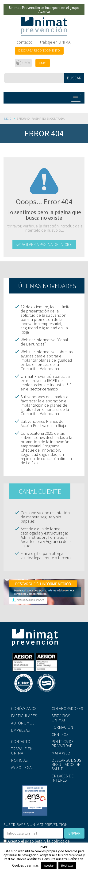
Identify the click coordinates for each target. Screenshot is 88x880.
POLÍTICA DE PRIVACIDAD (63, 743)
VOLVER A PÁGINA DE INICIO (46, 244)
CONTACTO (20, 741)
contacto (24, 42)
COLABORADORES (67, 708)
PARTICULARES (24, 715)
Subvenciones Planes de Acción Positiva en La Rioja (43, 423)
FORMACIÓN (62, 727)
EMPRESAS (20, 730)
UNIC (42, 63)
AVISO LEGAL (22, 767)
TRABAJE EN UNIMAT (22, 751)
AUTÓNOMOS (22, 723)
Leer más (32, 865)
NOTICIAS (19, 760)
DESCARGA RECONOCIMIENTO (39, 50)
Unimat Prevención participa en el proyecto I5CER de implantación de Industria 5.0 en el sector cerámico (46, 383)
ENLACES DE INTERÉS (63, 778)
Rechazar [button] (67, 866)
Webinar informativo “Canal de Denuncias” (44, 342)
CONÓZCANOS (23, 708)
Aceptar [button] (49, 866)
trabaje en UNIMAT (56, 42)
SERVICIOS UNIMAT (61, 718)
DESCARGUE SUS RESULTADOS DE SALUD (66, 764)
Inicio (7, 119)
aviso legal (34, 841)
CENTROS (60, 734)
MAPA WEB (61, 753)
